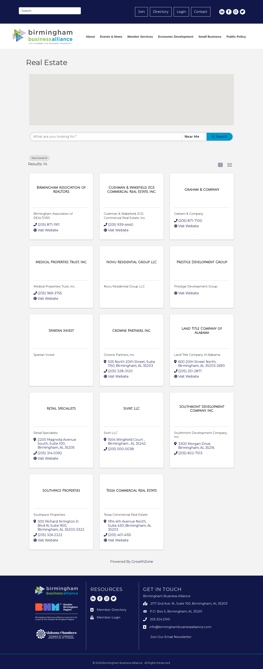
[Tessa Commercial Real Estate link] (131, 491)
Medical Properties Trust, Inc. (54, 286)
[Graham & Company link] (201, 190)
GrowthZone (142, 562)
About (90, 36)
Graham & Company (188, 214)
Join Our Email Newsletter (170, 637)
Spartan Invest (44, 355)
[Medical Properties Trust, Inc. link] (61, 262)
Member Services (140, 36)
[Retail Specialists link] (61, 409)
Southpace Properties (49, 515)
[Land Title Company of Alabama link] (202, 331)
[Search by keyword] (106, 137)
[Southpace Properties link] (61, 491)
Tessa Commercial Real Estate (126, 515)
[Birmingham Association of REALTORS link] (61, 190)
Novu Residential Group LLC (124, 286)
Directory (161, 12)
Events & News (111, 36)
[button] (84, 98)
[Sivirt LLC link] (131, 409)
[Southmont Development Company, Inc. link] (202, 409)
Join (141, 12)
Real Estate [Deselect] (39, 157)
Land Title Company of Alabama (197, 355)
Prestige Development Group (195, 286)
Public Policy (236, 36)
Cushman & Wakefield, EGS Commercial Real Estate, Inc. (125, 216)
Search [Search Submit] (219, 137)
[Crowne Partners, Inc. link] (131, 331)
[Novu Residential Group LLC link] (131, 262)
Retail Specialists (45, 433)
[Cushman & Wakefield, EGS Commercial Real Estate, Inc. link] (131, 190)
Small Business (209, 36)
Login (181, 12)
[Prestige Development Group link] (202, 262)
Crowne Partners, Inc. (119, 355)
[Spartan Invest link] (61, 331)
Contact (200, 12)
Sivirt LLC (110, 433)
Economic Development (175, 36)
